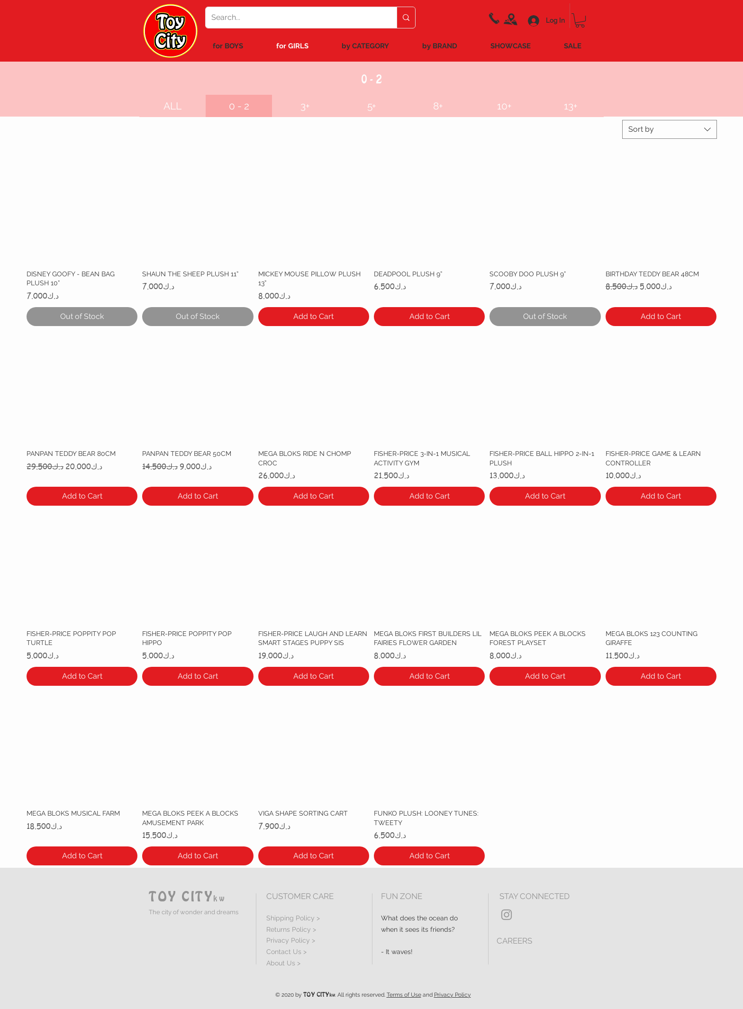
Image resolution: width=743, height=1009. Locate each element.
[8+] (438, 106)
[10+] (504, 106)
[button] (239, 106)
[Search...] (294, 17)
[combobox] (669, 129)
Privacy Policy (452, 994)
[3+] (305, 106)
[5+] (371, 106)
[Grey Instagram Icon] (506, 915)
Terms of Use (404, 994)
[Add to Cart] (313, 316)
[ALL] (172, 106)
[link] (580, 20)
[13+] (570, 106)
